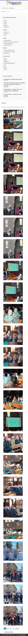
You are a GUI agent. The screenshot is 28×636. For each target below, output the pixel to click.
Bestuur (5, 58)
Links (5, 64)
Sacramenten (6, 32)
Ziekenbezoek (6, 53)
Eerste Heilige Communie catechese (11, 41)
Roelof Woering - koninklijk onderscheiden (13, 79)
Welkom (5, 20)
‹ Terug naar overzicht (9, 632)
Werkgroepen (6, 61)
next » (17, 628)
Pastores (5, 60)
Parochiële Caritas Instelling (9, 51)
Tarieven (5, 67)
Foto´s (5, 66)
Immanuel (3, 11)
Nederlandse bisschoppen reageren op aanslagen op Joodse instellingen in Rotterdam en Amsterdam (14, 84)
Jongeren (5, 25)
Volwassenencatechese (8, 43)
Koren (5, 35)
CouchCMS (23, 634)
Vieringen (5, 33)
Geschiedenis (6, 27)
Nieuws (5, 23)
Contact (5, 69)
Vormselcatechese (7, 40)
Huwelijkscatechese (8, 45)
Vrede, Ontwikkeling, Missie (9, 50)
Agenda (5, 22)
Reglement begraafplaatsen (9, 63)
